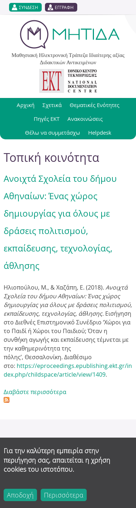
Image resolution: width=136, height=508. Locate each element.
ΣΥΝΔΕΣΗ (28, 7)
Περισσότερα (63, 495)
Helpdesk (99, 132)
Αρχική (25, 104)
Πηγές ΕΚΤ (46, 118)
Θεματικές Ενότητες (94, 104)
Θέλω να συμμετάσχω (52, 132)
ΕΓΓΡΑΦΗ (64, 7)
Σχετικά (52, 104)
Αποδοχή (20, 495)
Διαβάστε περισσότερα (35, 392)
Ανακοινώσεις (85, 118)
